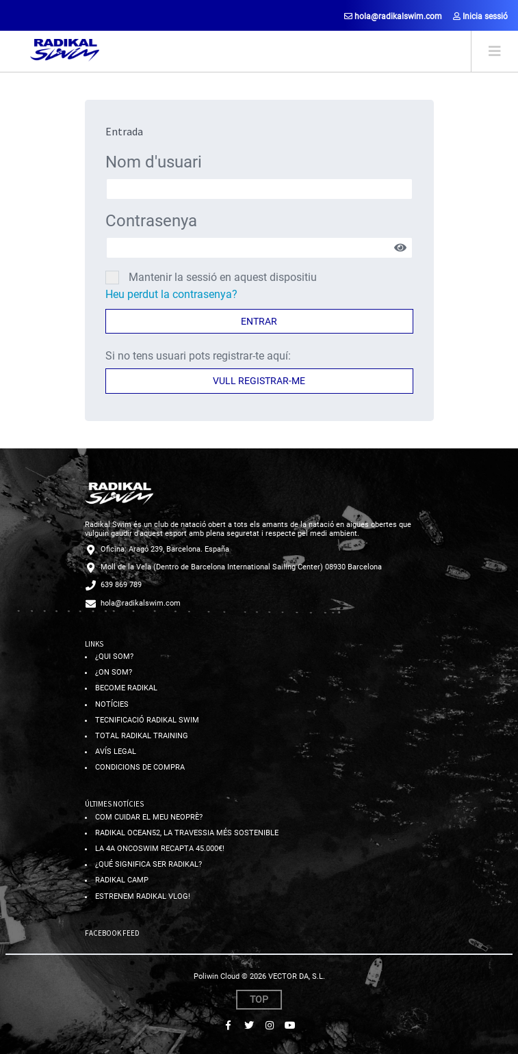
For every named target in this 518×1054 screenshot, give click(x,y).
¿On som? (113, 672)
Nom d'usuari (153, 162)
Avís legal (115, 751)
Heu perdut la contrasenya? (171, 294)
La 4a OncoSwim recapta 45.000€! (159, 848)
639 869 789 (121, 584)
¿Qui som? (114, 656)
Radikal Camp (121, 880)
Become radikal (126, 688)
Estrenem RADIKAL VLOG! (142, 896)
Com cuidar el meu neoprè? (149, 817)
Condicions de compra (140, 767)
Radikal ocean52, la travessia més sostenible (187, 832)
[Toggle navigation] (494, 51)
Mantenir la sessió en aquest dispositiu (223, 277)
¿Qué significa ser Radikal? (148, 864)
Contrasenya (151, 220)
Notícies (112, 704)
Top (259, 999)
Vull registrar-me (259, 380)
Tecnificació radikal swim (147, 720)
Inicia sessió (480, 16)
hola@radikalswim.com (393, 16)
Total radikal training (141, 735)
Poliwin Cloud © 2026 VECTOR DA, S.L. (259, 976)
